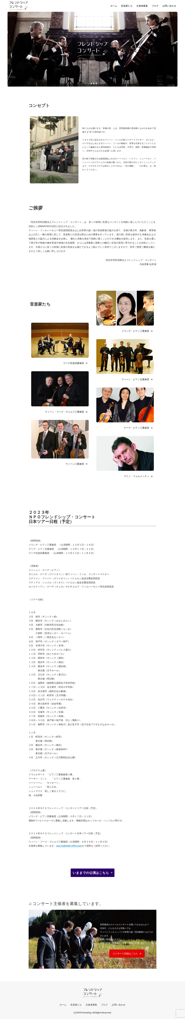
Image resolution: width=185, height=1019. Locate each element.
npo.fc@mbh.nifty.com (69, 845)
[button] (88, 83)
